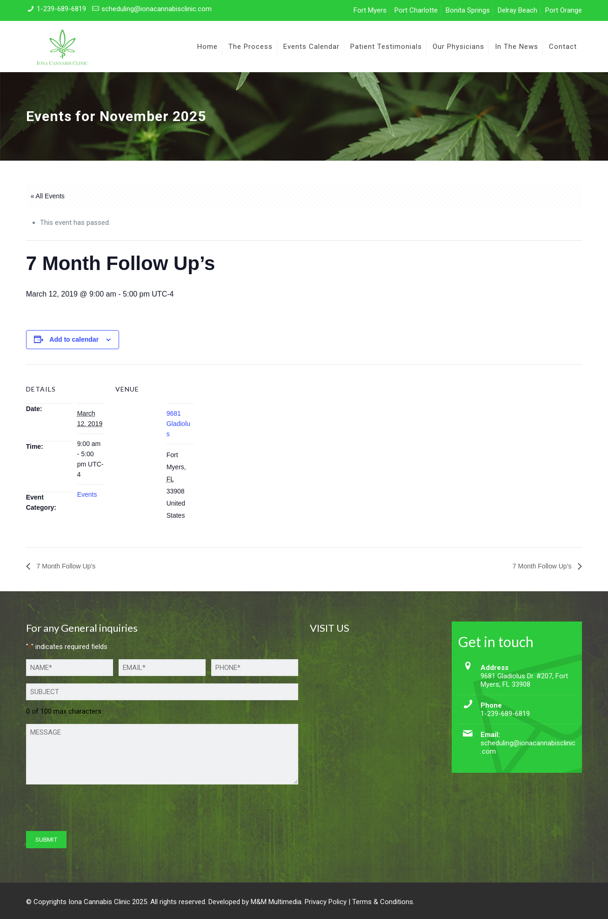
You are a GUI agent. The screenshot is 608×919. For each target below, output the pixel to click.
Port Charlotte (416, 10)
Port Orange (563, 10)
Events (87, 494)
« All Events (48, 196)
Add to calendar (74, 339)
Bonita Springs (468, 10)
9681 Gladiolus (178, 424)
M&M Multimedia (276, 902)
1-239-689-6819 (61, 9)
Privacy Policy (326, 902)
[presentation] (96, 810)
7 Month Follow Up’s (65, 566)
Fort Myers (370, 10)
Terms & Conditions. (383, 902)
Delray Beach (517, 10)
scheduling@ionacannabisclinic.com (156, 9)
